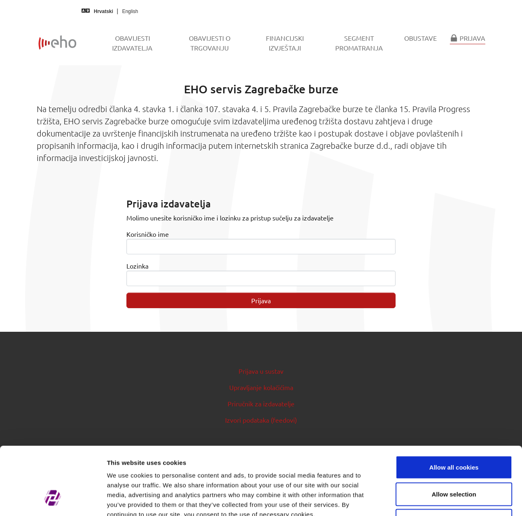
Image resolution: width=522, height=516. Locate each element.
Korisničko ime (147, 234)
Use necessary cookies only (454, 462)
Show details (428, 499)
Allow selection (453, 435)
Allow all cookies (454, 409)
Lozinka (137, 266)
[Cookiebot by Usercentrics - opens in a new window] (52, 500)
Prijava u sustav (261, 371)
